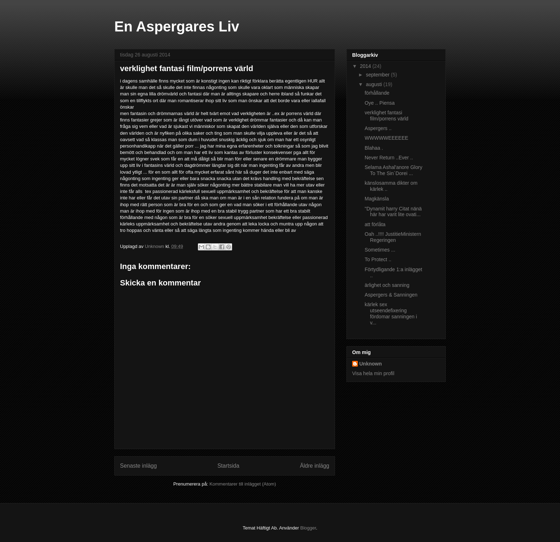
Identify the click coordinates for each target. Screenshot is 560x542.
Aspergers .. (378, 128)
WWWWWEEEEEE (386, 138)
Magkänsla (377, 199)
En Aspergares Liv (176, 26)
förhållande (377, 93)
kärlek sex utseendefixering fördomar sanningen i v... (391, 313)
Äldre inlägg (314, 466)
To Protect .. (378, 259)
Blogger (308, 528)
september (378, 75)
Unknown (370, 364)
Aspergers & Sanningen (391, 295)
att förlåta (375, 224)
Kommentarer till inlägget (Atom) (242, 484)
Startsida (229, 466)
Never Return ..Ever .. (389, 157)
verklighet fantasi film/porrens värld (386, 115)
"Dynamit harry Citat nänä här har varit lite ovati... (393, 212)
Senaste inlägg (138, 466)
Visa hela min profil (373, 373)
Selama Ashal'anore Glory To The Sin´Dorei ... (393, 170)
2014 (366, 66)
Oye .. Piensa (380, 103)
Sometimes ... (380, 250)
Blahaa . (374, 148)
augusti (374, 84)
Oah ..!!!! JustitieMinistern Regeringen (393, 237)
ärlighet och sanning (387, 285)
